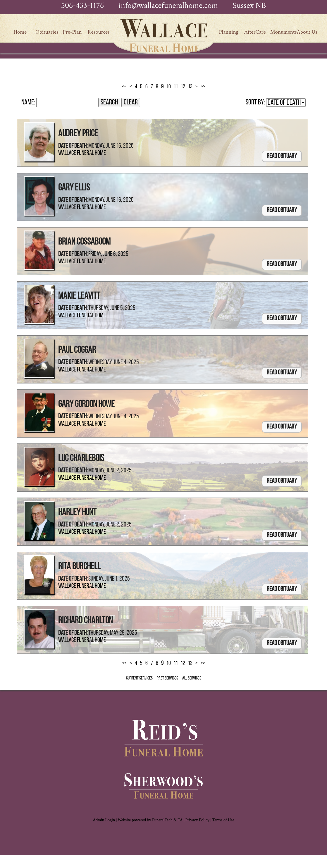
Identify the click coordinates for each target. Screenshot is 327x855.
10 (168, 87)
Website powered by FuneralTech (145, 820)
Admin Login (104, 820)
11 (176, 87)
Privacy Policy (197, 820)
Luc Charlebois (81, 458)
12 (183, 87)
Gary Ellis (74, 188)
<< (124, 87)
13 (190, 87)
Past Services (167, 678)
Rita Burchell (79, 567)
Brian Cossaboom (84, 242)
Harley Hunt (77, 512)
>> (203, 87)
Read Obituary (282, 156)
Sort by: (255, 102)
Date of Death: (72, 146)
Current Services (139, 678)
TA (180, 820)
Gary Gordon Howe (86, 404)
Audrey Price (78, 134)
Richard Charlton (85, 621)
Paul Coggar (77, 350)
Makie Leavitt (79, 296)
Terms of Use (223, 820)
